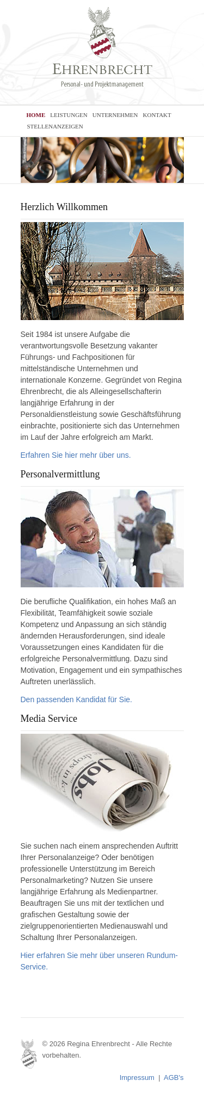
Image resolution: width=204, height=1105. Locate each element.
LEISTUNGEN (68, 115)
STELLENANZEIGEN (55, 126)
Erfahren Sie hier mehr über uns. (76, 455)
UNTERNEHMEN (115, 115)
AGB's (173, 1077)
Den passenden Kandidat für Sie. (76, 699)
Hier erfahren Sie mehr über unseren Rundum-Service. (99, 961)
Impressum (137, 1077)
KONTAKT (157, 115)
